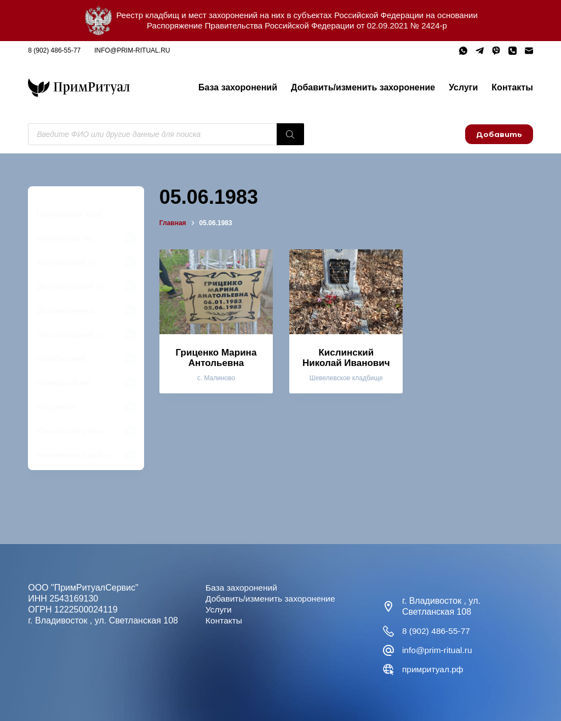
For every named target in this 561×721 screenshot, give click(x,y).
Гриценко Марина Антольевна (216, 357)
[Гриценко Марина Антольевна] (216, 291)
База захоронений (237, 87)
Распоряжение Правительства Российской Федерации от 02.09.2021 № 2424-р (297, 25)
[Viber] (496, 51)
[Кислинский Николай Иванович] (346, 291)
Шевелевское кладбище (346, 378)
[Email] (529, 51)
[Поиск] (290, 134)
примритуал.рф (433, 669)
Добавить (499, 134)
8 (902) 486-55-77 (54, 50)
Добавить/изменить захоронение (363, 87)
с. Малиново (216, 378)
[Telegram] (480, 51)
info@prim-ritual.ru (132, 50)
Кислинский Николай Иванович (346, 357)
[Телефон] (512, 51)
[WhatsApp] (463, 51)
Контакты (512, 87)
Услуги (463, 87)
